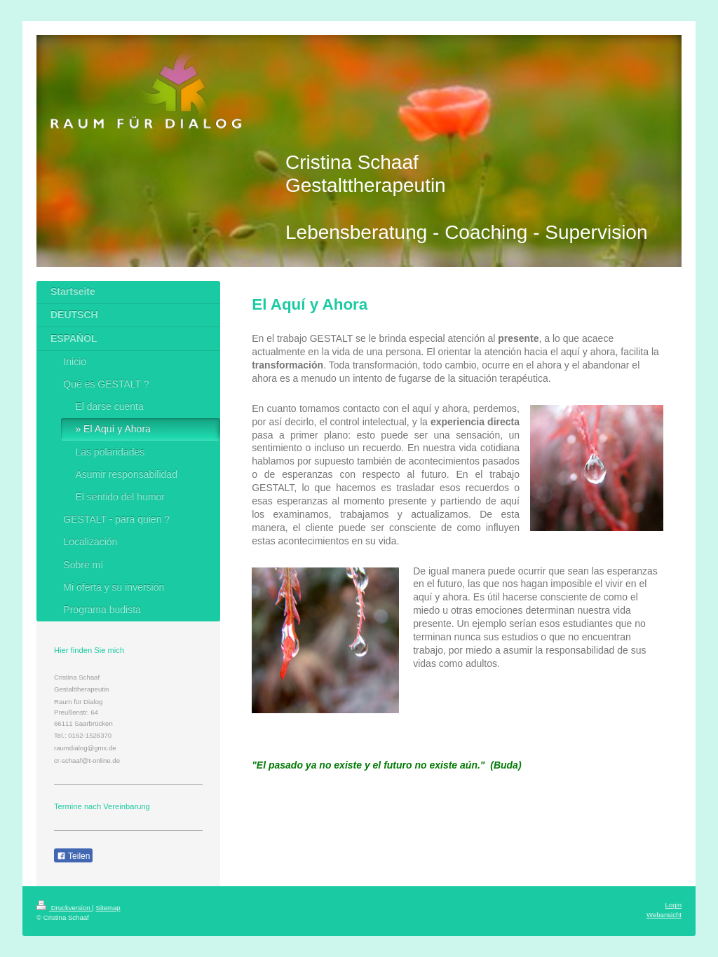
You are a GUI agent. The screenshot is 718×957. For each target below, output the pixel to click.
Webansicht (664, 914)
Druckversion (64, 907)
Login (673, 905)
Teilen (73, 856)
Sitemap (107, 907)
